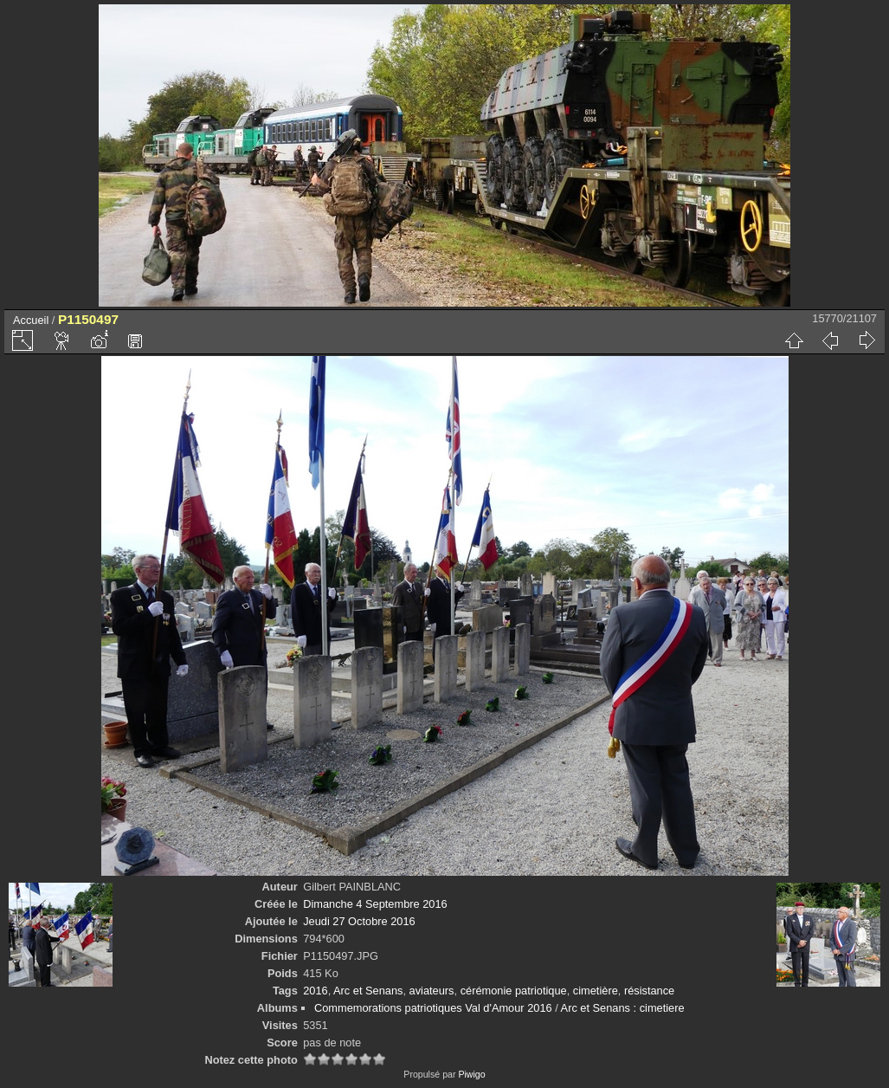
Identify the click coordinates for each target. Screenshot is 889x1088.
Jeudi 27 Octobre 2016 (359, 921)
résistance (649, 990)
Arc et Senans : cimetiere (623, 1007)
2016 (315, 990)
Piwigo (471, 1074)
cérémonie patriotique (514, 990)
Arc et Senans (368, 990)
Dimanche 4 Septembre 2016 (375, 903)
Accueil (30, 320)
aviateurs (431, 990)
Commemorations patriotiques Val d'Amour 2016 (433, 1007)
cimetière (595, 990)
